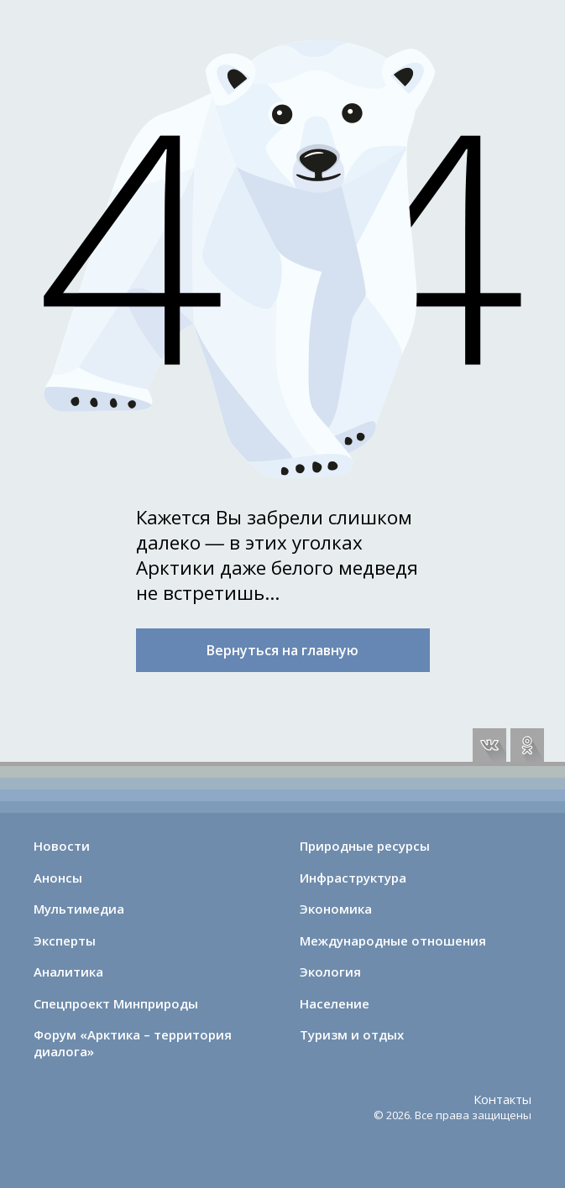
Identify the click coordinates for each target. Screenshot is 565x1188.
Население (334, 1003)
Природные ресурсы (365, 845)
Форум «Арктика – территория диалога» (133, 1043)
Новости (62, 845)
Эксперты (65, 940)
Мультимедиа (79, 908)
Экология (330, 971)
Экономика (336, 908)
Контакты (502, 1099)
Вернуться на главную (282, 650)
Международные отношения (393, 940)
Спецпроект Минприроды (116, 1003)
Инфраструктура (353, 877)
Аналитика (68, 971)
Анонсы (58, 877)
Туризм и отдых (352, 1034)
